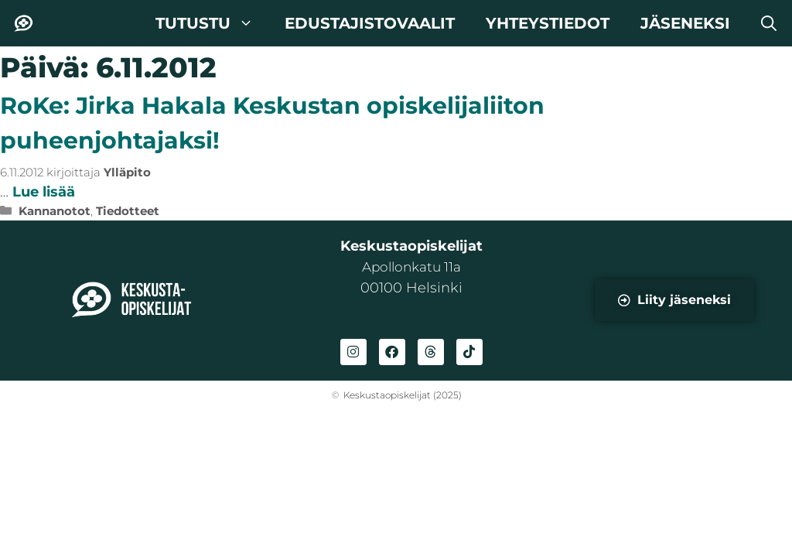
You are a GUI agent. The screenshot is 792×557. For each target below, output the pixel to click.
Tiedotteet (127, 210)
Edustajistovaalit (370, 23)
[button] (769, 23)
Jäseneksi (685, 23)
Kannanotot (54, 210)
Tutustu (212, 23)
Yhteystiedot (547, 23)
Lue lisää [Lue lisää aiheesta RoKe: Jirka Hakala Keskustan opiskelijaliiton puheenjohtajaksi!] (43, 191)
